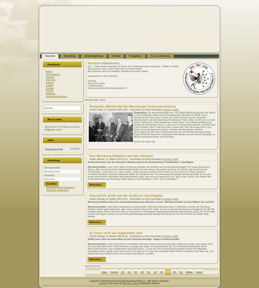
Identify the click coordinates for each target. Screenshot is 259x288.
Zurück (114, 272)
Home (49, 71)
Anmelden (51, 184)
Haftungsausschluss (56, 96)
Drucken (168, 110)
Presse (49, 90)
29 (148, 272)
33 (174, 272)
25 (122, 272)
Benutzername (52, 167)
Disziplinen (70, 56)
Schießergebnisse (93, 56)
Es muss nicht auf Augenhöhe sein (116, 233)
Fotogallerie (135, 56)
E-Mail (175, 110)
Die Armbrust (53, 74)
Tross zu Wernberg (160, 56)
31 (161, 272)
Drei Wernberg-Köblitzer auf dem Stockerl (121, 156)
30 (155, 272)
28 (142, 272)
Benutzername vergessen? (60, 187)
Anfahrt (50, 85)
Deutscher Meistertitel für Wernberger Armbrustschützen (132, 106)
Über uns (51, 79)
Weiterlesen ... (96, 185)
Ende (199, 272)
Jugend (50, 82)
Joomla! (102, 283)
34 (181, 272)
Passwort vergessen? (57, 190)
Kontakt (116, 56)
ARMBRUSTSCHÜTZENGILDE (184, 43)
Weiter (189, 272)
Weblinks (50, 93)
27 (136, 272)
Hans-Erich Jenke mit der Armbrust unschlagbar (126, 195)
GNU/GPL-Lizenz (130, 283)
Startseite (50, 56)
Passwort (49, 175)
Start (104, 272)
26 (129, 272)
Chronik (50, 77)
